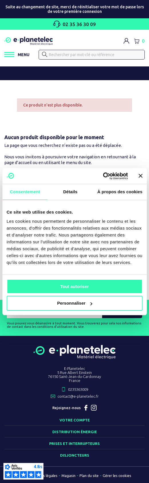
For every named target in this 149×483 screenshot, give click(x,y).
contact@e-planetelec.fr (78, 396)
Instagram (94, 408)
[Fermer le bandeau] (140, 176)
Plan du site (89, 476)
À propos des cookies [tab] (119, 191)
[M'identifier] (126, 41)
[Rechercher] (92, 55)
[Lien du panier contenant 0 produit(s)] (139, 41)
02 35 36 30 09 (74, 24)
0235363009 (78, 389)
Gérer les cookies (117, 476)
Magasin (68, 476)
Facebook (86, 408)
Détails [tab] (70, 191)
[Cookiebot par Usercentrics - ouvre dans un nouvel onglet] (103, 176)
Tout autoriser (74, 286)
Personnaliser (74, 303)
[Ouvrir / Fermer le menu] (16, 54)
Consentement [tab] (25, 191)
